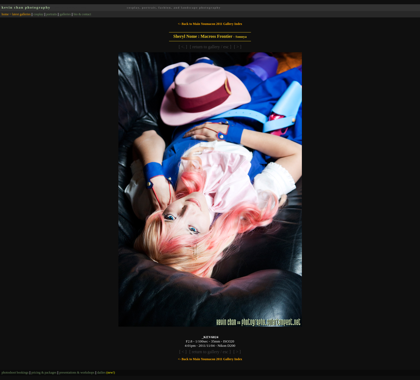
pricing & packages (43, 372)
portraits (51, 14)
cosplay (38, 14)
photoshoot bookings (15, 372)
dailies (106, 372)
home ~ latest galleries (16, 14)
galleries (65, 14)
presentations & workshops (76, 372)
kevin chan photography (26, 7)
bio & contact (82, 14)
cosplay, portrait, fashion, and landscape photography (174, 7)
